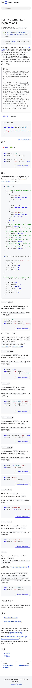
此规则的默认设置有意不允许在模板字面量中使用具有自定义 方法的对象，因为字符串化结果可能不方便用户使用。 (16, 75)
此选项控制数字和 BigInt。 (9, 333)
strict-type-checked (7, 181)
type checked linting (15, 633)
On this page (6, 8)
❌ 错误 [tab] (5, 147)
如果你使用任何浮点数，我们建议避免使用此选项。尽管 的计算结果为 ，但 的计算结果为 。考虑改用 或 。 (15, 341)
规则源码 (7, 653)
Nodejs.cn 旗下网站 (16, 684)
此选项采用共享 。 (15, 568)
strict (22, 179)
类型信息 (13, 41)
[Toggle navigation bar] (2, 2)
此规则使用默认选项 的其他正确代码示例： (16, 578)
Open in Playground (22, 165)
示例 (4, 142)
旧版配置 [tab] (13, 116)
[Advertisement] (16, 14)
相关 (4, 613)
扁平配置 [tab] (5, 116)
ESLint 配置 (9, 32)
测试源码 (7, 656)
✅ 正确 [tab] (12, 147)
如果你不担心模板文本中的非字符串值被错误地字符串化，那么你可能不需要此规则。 (15, 606)
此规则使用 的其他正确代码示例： (15, 314)
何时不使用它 (8, 601)
